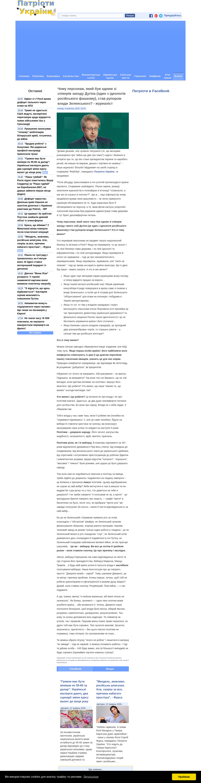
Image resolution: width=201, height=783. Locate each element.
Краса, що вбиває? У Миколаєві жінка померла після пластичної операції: (33, 228)
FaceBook (75, 669)
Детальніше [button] (90, 776)
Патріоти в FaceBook (150, 91)
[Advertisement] (100, 47)
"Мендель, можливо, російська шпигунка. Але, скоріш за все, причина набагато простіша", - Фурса (110, 689)
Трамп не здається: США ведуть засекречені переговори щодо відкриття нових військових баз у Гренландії (34, 117)
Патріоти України (104, 171)
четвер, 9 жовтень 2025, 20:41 (71, 108)
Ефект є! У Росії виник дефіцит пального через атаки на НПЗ (34, 102)
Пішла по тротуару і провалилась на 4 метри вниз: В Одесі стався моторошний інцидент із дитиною (32, 262)
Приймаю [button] (184, 776)
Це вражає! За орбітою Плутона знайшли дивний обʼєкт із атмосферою (34, 217)
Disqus (110, 669)
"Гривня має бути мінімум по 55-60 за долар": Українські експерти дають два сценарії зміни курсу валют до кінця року (33, 165)
